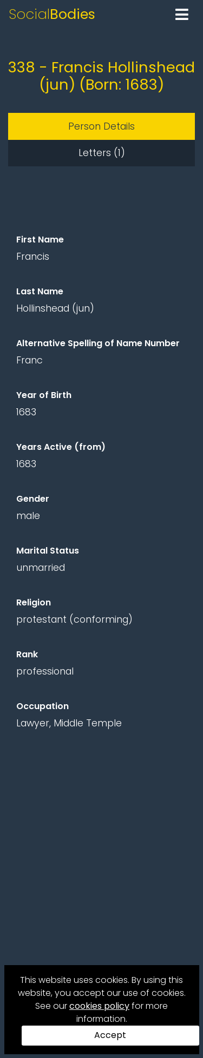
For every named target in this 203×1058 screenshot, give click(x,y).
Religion (33, 602)
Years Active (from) (61, 447)
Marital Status (47, 550)
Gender (32, 499)
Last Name (39, 291)
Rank (27, 654)
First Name (40, 239)
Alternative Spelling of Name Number (98, 343)
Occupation (42, 706)
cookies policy (99, 1006)
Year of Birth (43, 395)
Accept (110, 1035)
